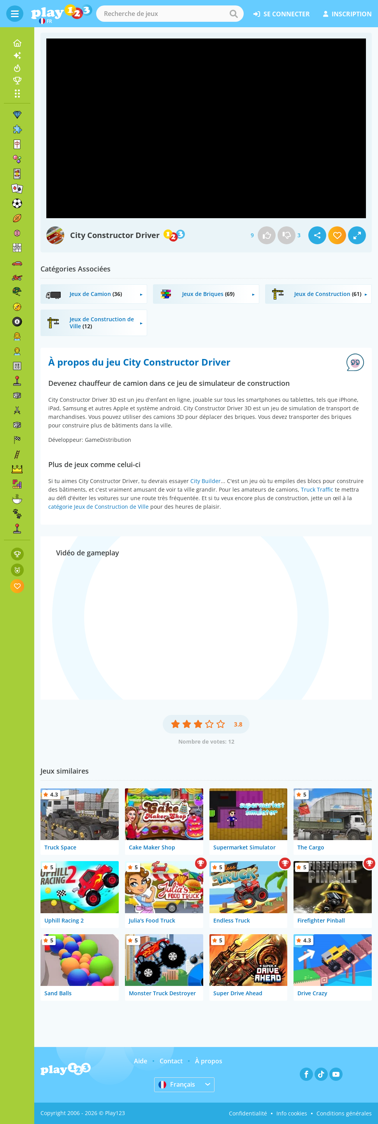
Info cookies (291, 1113)
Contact (171, 1061)
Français (176, 1084)
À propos (208, 1061)
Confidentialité (248, 1113)
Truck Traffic (317, 489)
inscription (347, 14)
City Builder (205, 481)
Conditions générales (344, 1113)
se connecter (281, 14)
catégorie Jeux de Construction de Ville (98, 506)
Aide (140, 1061)
